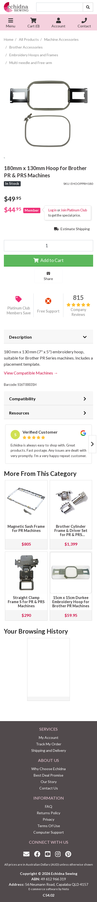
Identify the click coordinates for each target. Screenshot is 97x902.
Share (48, 276)
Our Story (49, 781)
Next (92, 444)
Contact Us (48, 788)
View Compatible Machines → (31, 372)
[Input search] (59, 7)
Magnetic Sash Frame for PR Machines (26, 528)
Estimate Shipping (72, 229)
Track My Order (48, 744)
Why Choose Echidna (48, 769)
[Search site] (88, 7)
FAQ (48, 806)
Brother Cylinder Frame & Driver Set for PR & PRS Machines (70, 532)
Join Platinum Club (74, 210)
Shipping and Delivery (48, 750)
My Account (48, 737)
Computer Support (48, 832)
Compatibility (22, 398)
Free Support (48, 311)
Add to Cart (48, 260)
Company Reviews (78, 309)
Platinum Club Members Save (19, 310)
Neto (65, 889)
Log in (52, 210)
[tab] (48, 337)
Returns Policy (48, 813)
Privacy (48, 819)
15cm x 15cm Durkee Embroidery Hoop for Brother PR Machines (70, 601)
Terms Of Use (48, 826)
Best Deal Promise (48, 775)
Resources (19, 412)
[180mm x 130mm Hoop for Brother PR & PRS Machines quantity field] (48, 245)
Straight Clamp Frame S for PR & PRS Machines (26, 601)
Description (20, 336)
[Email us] (27, 854)
